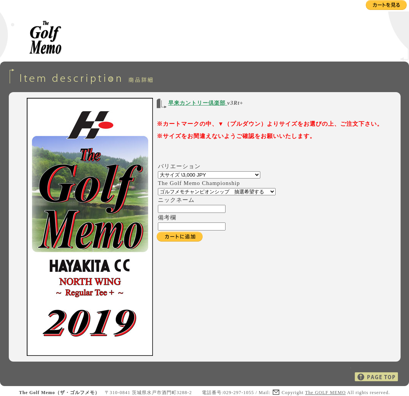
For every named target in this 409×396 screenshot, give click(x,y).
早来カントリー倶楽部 (197, 103)
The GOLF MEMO (325, 392)
